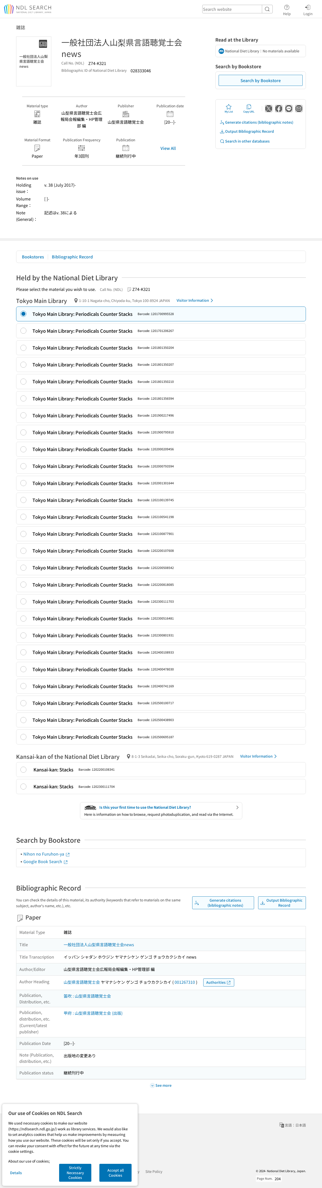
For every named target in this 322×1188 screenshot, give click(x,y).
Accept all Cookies (115, 1173)
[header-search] (237, 9)
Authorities (218, 982)
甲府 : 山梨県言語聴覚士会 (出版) (93, 1013)
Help (287, 9)
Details (16, 1172)
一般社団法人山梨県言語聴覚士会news (99, 944)
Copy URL (249, 108)
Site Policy (153, 1171)
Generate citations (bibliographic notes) (256, 122)
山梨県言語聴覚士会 (82, 982)
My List (229, 108)
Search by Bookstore (260, 80)
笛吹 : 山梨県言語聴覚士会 (87, 996)
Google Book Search (45, 861)
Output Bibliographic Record (247, 131)
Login (308, 9)
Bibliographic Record (72, 257)
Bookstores (33, 257)
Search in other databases (245, 141)
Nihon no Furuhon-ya (46, 854)
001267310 (185, 982)
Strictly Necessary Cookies (75, 1172)
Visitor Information (196, 300)
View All (168, 148)
